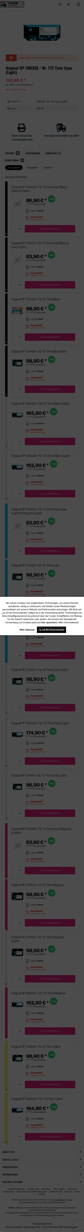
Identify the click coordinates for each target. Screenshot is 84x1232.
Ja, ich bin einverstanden (51, 630)
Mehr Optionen (27, 630)
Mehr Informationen (69, 622)
